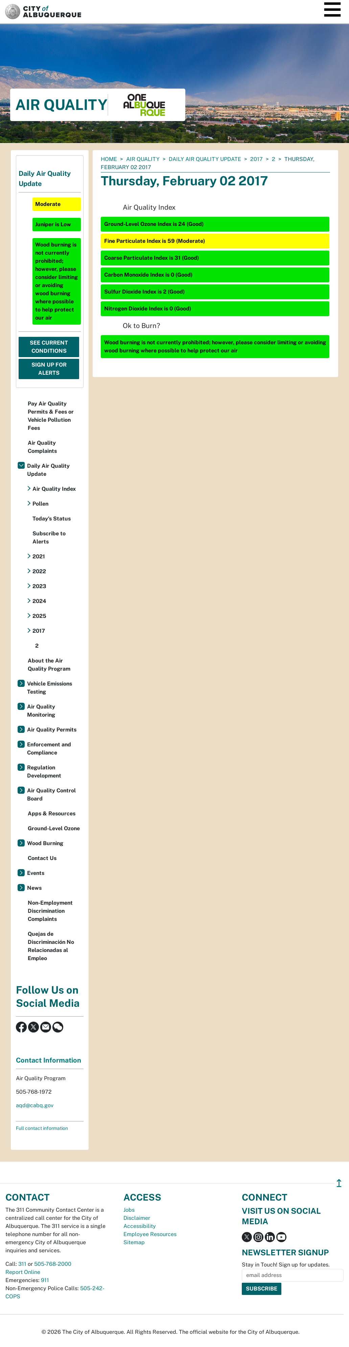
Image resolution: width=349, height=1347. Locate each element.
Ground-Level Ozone (54, 828)
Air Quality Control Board (51, 794)
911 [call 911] (45, 1280)
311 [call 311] (22, 1264)
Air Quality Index (54, 489)
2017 (256, 159)
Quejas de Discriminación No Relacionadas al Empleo (51, 946)
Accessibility (139, 1226)
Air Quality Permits (51, 729)
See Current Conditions (49, 347)
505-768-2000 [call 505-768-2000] (52, 1264)
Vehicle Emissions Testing (49, 687)
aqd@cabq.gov (34, 1105)
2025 (39, 616)
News (34, 888)
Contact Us (42, 858)
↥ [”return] (339, 1183)
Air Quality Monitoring (41, 710)
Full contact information (42, 1128)
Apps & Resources (51, 813)
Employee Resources (150, 1234)
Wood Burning (45, 843)
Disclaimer (136, 1218)
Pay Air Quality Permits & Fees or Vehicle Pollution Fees (51, 415)
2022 (39, 571)
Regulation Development (44, 771)
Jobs (129, 1210)
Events (35, 873)
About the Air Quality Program (49, 664)
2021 (38, 556)
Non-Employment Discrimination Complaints (50, 911)
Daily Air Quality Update (205, 159)
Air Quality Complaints (42, 447)
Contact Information (48, 1060)
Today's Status (51, 518)
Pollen (40, 504)
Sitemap (134, 1242)
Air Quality (143, 159)
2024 (39, 601)
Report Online (22, 1272)
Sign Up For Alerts (49, 369)
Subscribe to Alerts (49, 537)
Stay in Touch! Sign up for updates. (286, 1264)
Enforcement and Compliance (49, 748)
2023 (39, 586)
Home (109, 159)
